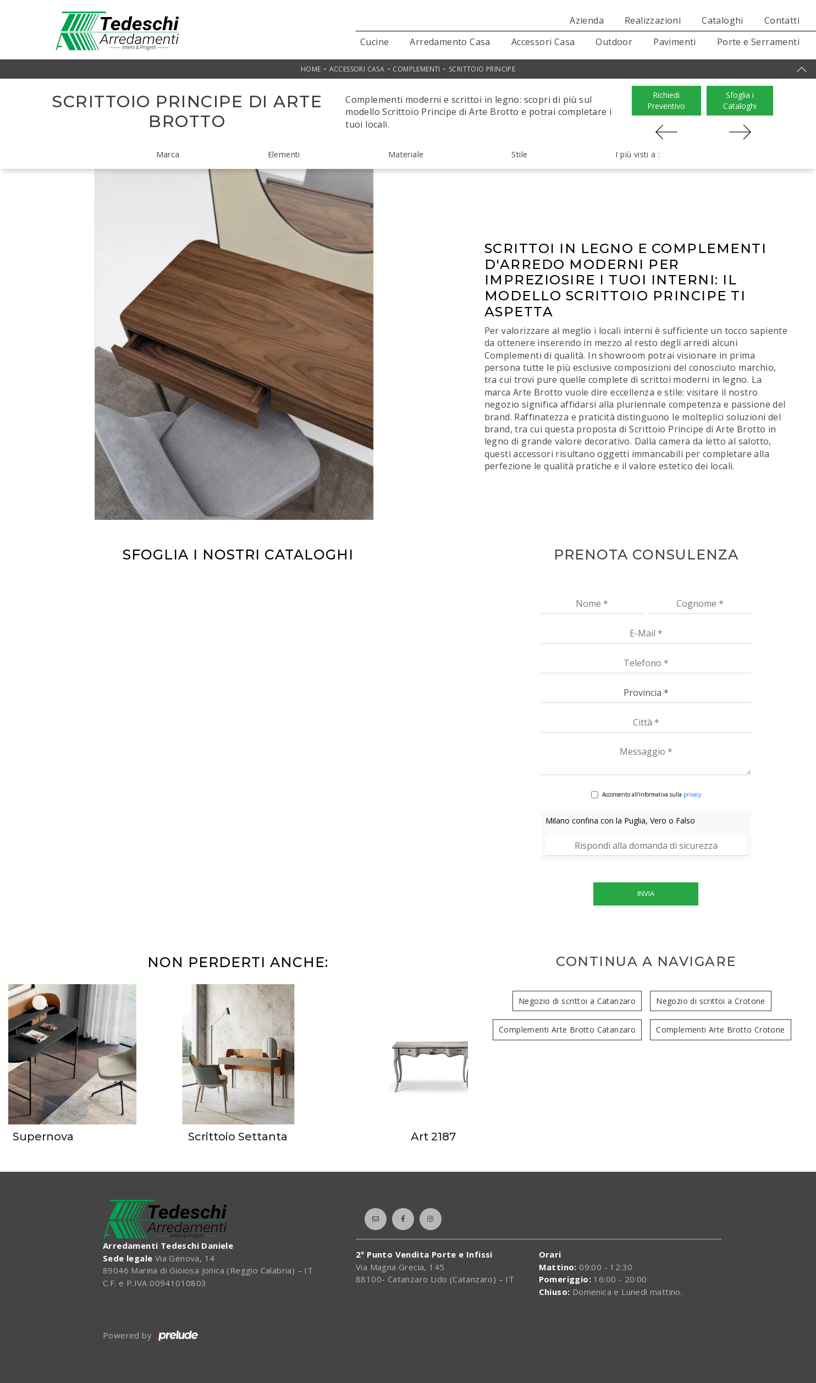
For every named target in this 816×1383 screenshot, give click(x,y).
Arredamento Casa (450, 42)
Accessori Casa (543, 42)
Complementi (416, 69)
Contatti (782, 20)
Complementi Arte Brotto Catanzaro (567, 1029)
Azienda (587, 20)
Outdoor (614, 42)
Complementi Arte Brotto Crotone (720, 1029)
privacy (692, 794)
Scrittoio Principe (482, 69)
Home (311, 69)
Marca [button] (168, 154)
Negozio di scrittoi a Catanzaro (577, 1001)
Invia (645, 893)
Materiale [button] (406, 154)
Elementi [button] (284, 154)
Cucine (374, 42)
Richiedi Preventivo (666, 100)
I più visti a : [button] (637, 154)
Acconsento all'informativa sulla (651, 794)
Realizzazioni (653, 20)
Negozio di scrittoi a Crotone (710, 1001)
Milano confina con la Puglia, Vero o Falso (620, 820)
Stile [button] (519, 154)
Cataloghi (722, 20)
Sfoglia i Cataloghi (740, 100)
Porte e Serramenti (758, 42)
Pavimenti (674, 42)
